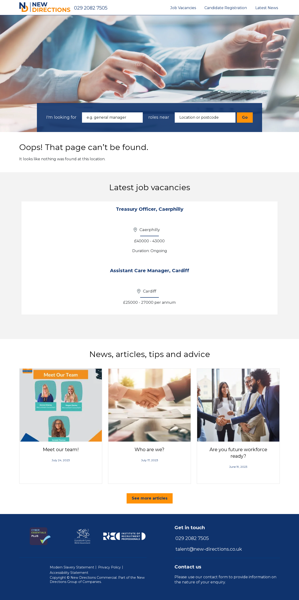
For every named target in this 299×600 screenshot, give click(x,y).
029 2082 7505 (90, 8)
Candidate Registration (225, 8)
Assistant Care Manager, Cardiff (149, 270)
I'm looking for (61, 117)
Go (245, 117)
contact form (215, 577)
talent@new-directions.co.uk (208, 549)
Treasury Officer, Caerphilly (149, 209)
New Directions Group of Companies (97, 579)
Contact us (187, 567)
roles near (158, 117)
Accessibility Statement (69, 573)
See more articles (149, 498)
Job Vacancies (183, 8)
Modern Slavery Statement (72, 567)
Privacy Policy (109, 567)
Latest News (266, 8)
